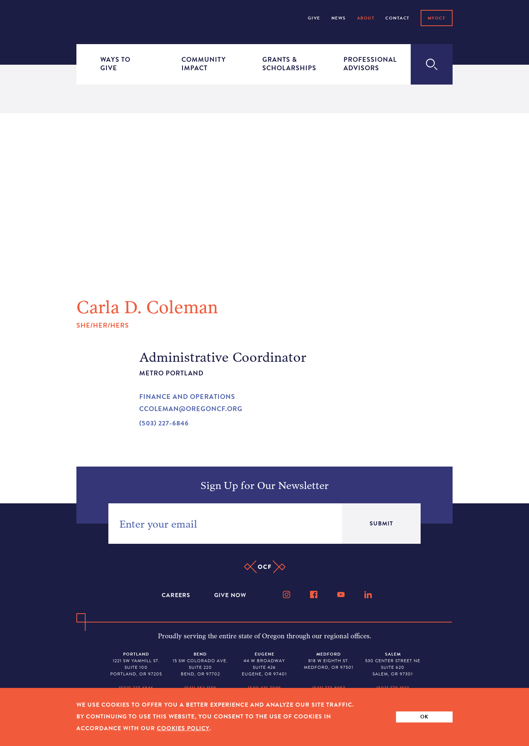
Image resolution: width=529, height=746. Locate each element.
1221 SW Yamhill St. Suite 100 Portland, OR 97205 (136, 664)
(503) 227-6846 (164, 423)
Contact (397, 18)
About (366, 18)
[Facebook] (314, 594)
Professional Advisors (365, 63)
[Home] (97, 17)
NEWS (338, 18)
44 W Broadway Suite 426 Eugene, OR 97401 (264, 664)
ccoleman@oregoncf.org (190, 409)
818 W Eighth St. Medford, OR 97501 (328, 661)
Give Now (230, 595)
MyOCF (437, 18)
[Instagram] (287, 594)
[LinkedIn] (368, 594)
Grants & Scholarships (284, 63)
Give (314, 18)
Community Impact (203, 63)
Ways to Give (115, 63)
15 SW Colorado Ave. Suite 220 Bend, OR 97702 (200, 664)
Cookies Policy (183, 728)
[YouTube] (341, 594)
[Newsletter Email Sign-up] (225, 523)
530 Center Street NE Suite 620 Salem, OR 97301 (392, 664)
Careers (177, 595)
